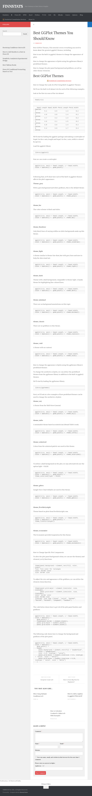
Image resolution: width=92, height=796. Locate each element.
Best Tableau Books (9, 65)
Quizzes (74, 15)
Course (67, 15)
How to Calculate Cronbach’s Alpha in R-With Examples (57, 713)
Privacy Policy (46, 784)
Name (37, 743)
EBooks (60, 15)
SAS (49, 15)
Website (37, 750)
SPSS (24, 15)
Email (62, 743)
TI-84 (44, 15)
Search (5, 31)
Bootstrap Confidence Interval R (14, 47)
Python (37, 15)
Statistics (6, 15)
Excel (30, 15)
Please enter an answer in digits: (45, 763)
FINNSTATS (13, 6)
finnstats (38, 43)
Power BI (18, 15)
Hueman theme (24, 792)
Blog (81, 15)
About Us (31, 19)
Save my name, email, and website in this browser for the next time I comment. (57, 758)
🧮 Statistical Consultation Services (14, 19)
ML (55, 15)
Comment (38, 731)
